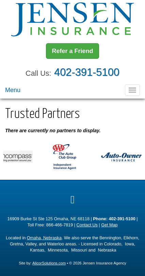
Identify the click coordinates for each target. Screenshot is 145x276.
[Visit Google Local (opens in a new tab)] (72, 199)
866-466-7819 (59, 225)
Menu (12, 90)
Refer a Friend (72, 51)
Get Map (109, 225)
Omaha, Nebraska (44, 238)
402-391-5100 (86, 72)
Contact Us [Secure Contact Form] (87, 225)
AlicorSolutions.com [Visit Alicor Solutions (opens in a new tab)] (49, 263)
